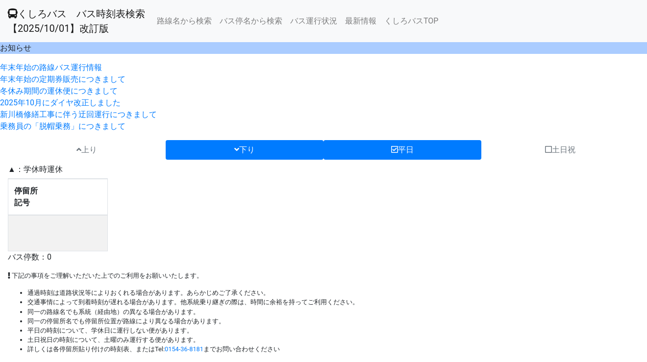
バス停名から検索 (251, 20)
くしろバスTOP (411, 20)
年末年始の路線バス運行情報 (51, 67)
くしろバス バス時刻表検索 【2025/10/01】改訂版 (76, 21)
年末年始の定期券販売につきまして (62, 79)
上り (86, 149)
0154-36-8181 (184, 349)
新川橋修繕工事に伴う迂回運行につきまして (78, 114)
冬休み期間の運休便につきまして (59, 91)
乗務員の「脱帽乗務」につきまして (62, 126)
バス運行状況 (313, 20)
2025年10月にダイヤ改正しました (60, 102)
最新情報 (360, 20)
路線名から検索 (184, 20)
